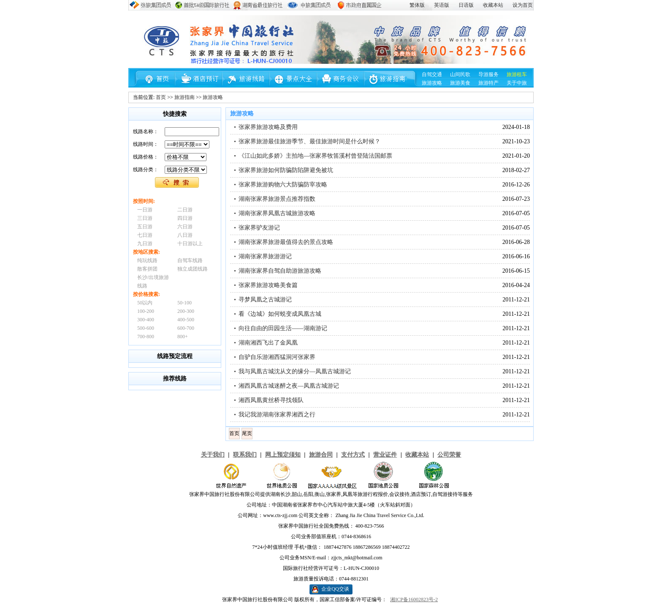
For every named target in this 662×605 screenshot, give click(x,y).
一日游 (144, 210)
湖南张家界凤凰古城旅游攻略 (277, 213)
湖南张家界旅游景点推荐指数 (277, 199)
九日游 (144, 243)
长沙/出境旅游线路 (153, 281)
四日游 (185, 218)
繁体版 (417, 5)
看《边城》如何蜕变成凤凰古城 (280, 314)
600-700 (185, 328)
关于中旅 (517, 83)
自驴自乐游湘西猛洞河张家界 (277, 357)
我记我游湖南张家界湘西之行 (277, 414)
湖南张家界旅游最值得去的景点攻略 (286, 242)
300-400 (145, 320)
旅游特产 (488, 83)
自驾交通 (432, 74)
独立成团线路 (192, 269)
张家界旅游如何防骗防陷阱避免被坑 (286, 170)
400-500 (185, 320)
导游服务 (488, 74)
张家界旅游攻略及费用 (268, 127)
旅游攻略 (432, 83)
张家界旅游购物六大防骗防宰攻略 (283, 184)
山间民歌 (460, 74)
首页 (161, 97)
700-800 (145, 336)
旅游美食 (460, 83)
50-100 (184, 303)
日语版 (466, 5)
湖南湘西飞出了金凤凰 (268, 342)
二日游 (185, 210)
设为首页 (523, 5)
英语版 (441, 5)
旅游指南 (184, 97)
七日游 (144, 235)
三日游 (144, 218)
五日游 (144, 227)
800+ (182, 336)
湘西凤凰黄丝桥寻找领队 (271, 400)
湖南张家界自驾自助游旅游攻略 (280, 271)
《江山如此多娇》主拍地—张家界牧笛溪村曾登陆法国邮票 (315, 156)
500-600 (145, 328)
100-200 (145, 311)
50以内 (144, 303)
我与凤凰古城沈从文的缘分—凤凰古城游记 (295, 371)
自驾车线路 (190, 260)
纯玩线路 (147, 260)
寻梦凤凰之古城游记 (265, 299)
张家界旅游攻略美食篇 (268, 285)
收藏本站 (493, 5)
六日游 (185, 227)
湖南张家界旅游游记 (265, 256)
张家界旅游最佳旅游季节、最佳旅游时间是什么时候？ (309, 141)
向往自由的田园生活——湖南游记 (283, 328)
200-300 (185, 311)
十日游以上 (190, 243)
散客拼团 (147, 269)
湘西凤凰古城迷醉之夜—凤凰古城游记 (289, 386)
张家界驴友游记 (259, 227)
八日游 (185, 235)
